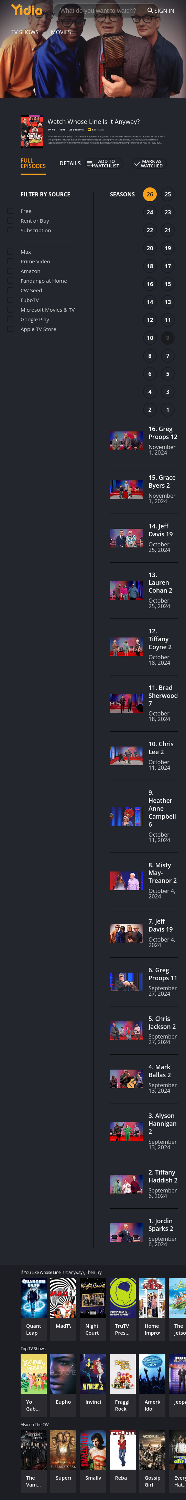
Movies (61, 32)
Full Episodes (33, 163)
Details (70, 163)
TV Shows (25, 32)
